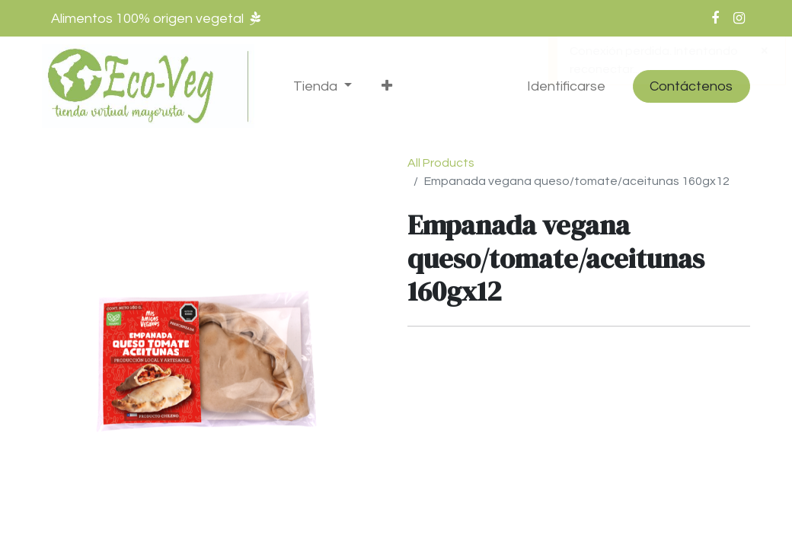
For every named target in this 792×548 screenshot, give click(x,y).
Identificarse (566, 86)
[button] (386, 86)
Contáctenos (691, 86)
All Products (440, 163)
